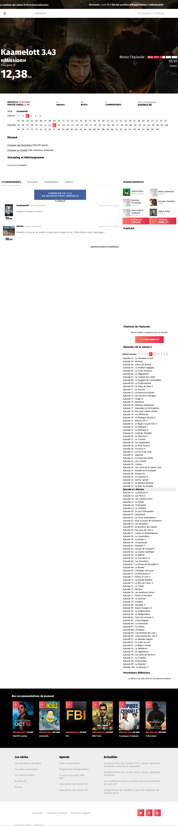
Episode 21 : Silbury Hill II (135, 420)
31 (152, 121)
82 (76, 129)
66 (157, 125)
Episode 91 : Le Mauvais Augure (138, 639)
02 (23, 121)
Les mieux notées (25, 775)
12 (68, 121)
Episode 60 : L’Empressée (135, 542)
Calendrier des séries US (73, 784)
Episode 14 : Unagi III (133, 399)
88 (103, 129)
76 (50, 129)
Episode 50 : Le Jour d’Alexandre (138, 511)
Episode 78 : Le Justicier (134, 598)
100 (157, 129)
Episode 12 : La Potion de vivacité (138, 392)
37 (27, 125)
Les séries (21, 757)
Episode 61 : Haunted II (134, 545)
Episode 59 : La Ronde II (134, 539)
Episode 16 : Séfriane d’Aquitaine (138, 405)
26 (130, 121)
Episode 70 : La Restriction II (136, 573)
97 (143, 129)
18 (94, 121)
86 (94, 129)
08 (50, 121)
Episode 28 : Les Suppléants (136, 442)
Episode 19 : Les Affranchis (135, 414)
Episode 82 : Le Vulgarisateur (137, 611)
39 (36, 125)
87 (99, 129)
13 (72, 121)
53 (100, 125)
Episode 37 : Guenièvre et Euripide (139, 470)
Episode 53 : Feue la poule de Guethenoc (142, 520)
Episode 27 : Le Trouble (134, 439)
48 (77, 125)
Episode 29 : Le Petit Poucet (136, 445)
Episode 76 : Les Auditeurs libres (138, 592)
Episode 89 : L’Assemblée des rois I (140, 633)
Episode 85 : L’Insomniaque (135, 620)
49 (82, 125)
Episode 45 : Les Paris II (134, 496)
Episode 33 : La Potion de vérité (138, 458)
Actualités (110, 757)
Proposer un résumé (17, 150)
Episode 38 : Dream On (134, 473)
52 (95, 125)
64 (148, 125)
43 (54, 125)
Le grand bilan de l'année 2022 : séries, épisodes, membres (132, 774)
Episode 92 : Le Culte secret (136, 642)
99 (152, 129)
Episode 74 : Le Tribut (133, 586)
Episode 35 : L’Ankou (132, 464)
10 (59, 121)
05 (36, 121)
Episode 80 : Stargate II (134, 605)
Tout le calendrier (69, 763)
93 (125, 129)
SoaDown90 (22, 205)
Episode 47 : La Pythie (133, 502)
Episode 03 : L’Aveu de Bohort (137, 364)
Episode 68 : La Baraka (133, 567)
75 (45, 129)
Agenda (64, 757)
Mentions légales (81, 812)
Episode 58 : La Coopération (136, 536)
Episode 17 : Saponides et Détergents (141, 408)
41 (45, 125)
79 (63, 129)
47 (72, 125)
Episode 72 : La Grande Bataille (137, 580)
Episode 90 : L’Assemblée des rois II (140, 636)
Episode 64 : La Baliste (134, 555)
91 (117, 129)
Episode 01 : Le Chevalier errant (138, 358)
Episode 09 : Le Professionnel (137, 383)
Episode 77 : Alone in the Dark (137, 595)
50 (86, 125)
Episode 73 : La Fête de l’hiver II (138, 583)
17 (90, 121)
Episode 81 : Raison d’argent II (137, 608)
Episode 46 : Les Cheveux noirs (137, 499)
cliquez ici (61, 201)
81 (72, 129)
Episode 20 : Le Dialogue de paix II (139, 417)
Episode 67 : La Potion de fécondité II (141, 564)
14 (76, 121)
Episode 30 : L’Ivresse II (134, 449)
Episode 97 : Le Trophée (134, 658)
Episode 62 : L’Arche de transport (139, 549)
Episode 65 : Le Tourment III (136, 558)
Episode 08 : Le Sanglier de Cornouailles (142, 380)
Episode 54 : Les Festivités (135, 524)
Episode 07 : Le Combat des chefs (139, 377)
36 (23, 125)
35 (19, 125)
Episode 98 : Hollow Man (135, 661)
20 (103, 121)
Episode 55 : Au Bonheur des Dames (140, 527)
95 (135, 129)
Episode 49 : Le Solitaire (134, 508)
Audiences (21, 781)
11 (63, 121)
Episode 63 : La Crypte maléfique (138, 552)
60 (131, 125)
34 (165, 121)
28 (139, 121)
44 (59, 125)
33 (161, 121)
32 (157, 121)
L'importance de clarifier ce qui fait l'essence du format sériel (131, 791)
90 (112, 129)
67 (162, 125)
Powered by (17, 165)
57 (117, 125)
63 (144, 125)
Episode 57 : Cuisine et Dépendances (140, 533)
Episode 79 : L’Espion (133, 602)
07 (45, 121)
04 (32, 121)
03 (27, 121)
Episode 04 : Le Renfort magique (138, 367)
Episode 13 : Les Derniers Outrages (139, 396)
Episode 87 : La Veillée (133, 626)
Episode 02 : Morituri (133, 361)
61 (135, 125)
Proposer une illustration (19, 145)
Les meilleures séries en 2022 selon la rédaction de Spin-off (132, 782)
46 (68, 125)
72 (32, 129)
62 (140, 125)
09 (54, 121)
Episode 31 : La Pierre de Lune (137, 452)
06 (41, 121)
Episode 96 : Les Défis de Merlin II (139, 655)
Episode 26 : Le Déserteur (135, 436)
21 (108, 121)
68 (166, 125)
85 (90, 129)
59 (126, 125)
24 (121, 121)
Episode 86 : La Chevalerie (135, 623)
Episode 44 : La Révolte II (135, 492)
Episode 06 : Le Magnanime (136, 374)
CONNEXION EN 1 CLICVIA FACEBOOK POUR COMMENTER (60, 194)
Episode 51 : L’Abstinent (134, 514)
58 (122, 125)
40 (41, 125)
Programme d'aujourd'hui (74, 769)
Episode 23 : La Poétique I (135, 427)
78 (58, 129)
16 (85, 121)
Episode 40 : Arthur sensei (135, 480)
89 (108, 129)
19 (99, 121)
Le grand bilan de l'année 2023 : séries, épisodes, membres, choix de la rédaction (132, 765)
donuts (20, 226)
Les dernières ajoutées (28, 763)
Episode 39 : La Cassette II (135, 477)
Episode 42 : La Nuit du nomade (138, 486)
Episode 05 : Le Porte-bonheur (137, 371)
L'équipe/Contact (56, 812)
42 (50, 125)
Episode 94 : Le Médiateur (135, 648)
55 (109, 125)
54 (104, 125)
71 (27, 129)
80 (67, 129)
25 (125, 121)
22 (112, 121)
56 (113, 125)
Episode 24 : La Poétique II (135, 430)
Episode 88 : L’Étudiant (133, 630)
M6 (28, 104)
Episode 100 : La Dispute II (135, 667)
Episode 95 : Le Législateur (136, 651)
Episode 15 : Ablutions (133, 402)
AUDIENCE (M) (145, 104)
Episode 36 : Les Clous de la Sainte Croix (142, 467)
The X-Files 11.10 (125, 5)
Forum (18, 786)
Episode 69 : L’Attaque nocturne (138, 570)
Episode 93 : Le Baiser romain (137, 645)
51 (91, 125)
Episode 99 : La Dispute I (135, 664)
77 (54, 129)
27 (134, 121)
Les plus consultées (26, 769)
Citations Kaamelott (149, 340)
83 (81, 129)
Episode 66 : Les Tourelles (135, 561)
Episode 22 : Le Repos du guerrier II (140, 424)
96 (139, 129)
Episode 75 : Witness (133, 589)
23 (117, 121)
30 (148, 121)
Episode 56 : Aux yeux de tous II (138, 530)
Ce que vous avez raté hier (71, 777)
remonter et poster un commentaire (104, 246)
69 (18, 129)
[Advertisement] (143, 153)
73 (36, 129)
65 (153, 125)
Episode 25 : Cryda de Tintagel (137, 433)
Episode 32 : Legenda (133, 455)
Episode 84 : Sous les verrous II (138, 617)
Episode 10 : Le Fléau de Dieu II (138, 386)
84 (85, 129)
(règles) (173, 66)
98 (148, 129)
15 (81, 121)
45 (63, 125)
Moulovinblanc (97, 5)
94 (130, 129)
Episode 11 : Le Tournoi (134, 389)
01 (19, 121)
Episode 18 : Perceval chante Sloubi (140, 411)
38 (32, 125)
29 (143, 121)
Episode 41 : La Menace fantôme (138, 483)
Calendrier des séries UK (73, 789)
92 (121, 129)
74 (41, 129)
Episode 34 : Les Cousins (134, 461)
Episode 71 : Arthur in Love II (137, 577)
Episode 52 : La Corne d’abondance (139, 517)
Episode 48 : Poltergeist (134, 505)
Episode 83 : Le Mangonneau (136, 614)
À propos (37, 812)
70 (23, 129)
